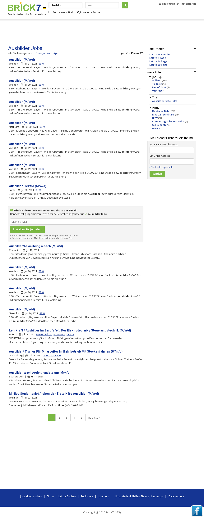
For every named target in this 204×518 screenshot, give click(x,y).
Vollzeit (156, 80)
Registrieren (186, 4)
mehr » (156, 128)
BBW (155, 118)
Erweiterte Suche (88, 12)
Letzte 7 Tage (157, 58)
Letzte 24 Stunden (160, 54)
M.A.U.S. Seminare (163, 114)
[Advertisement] (81, 32)
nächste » (94, 417)
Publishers (87, 496)
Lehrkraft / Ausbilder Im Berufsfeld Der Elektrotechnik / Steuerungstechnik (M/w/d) (70, 330)
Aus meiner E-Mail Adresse (164, 144)
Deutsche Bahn (161, 111)
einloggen (167, 4)
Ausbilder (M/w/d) (22, 59)
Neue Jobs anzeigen (47, 53)
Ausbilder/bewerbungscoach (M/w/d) (36, 246)
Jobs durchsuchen (31, 496)
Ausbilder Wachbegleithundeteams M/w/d (39, 372)
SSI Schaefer (160, 125)
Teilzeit (157, 84)
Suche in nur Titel (63, 12)
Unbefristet (159, 87)
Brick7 (24, 6)
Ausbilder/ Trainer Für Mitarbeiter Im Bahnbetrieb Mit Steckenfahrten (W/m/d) (66, 351)
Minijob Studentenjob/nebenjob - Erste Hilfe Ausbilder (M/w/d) (54, 393)
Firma (50, 496)
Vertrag (157, 90)
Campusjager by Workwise (168, 121)
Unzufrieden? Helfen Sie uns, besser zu (139, 496)
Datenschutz (176, 496)
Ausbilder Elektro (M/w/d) (27, 186)
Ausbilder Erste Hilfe (164, 101)
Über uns (104, 496)
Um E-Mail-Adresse (160, 155)
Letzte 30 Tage (158, 64)
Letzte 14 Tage (158, 61)
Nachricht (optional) (161, 167)
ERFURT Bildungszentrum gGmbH (55, 334)
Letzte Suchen (67, 496)
